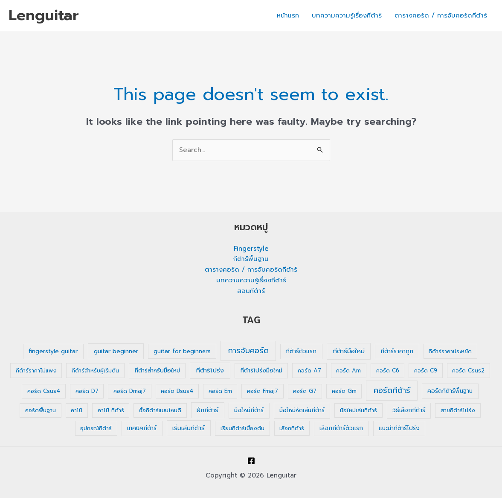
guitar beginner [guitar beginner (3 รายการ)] (116, 351)
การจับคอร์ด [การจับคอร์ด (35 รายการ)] (248, 351)
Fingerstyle (251, 248)
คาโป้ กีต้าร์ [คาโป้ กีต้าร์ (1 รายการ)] (111, 410)
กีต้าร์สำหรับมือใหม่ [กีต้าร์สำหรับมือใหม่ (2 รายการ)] (157, 370)
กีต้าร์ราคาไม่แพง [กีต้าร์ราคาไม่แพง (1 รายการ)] (36, 370)
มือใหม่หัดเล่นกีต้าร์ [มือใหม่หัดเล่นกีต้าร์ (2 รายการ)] (302, 410)
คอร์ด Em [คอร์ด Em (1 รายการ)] (220, 391)
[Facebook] (251, 461)
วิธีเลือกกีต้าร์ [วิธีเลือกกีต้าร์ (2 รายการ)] (408, 410)
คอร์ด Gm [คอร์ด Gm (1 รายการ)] (344, 391)
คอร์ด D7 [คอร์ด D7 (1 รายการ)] (87, 391)
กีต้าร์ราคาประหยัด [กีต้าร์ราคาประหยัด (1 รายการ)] (450, 351)
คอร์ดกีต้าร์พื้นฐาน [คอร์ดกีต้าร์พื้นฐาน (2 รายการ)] (450, 391)
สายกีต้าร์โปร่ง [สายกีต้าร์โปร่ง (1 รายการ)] (458, 410)
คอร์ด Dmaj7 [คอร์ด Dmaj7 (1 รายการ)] (129, 391)
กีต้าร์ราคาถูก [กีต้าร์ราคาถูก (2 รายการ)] (396, 351)
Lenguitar (44, 15)
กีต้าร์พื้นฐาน (251, 259)
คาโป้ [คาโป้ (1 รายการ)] (76, 410)
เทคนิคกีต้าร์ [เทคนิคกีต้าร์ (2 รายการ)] (142, 428)
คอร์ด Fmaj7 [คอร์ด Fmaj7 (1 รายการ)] (262, 391)
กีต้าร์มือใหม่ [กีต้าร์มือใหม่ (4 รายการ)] (349, 351)
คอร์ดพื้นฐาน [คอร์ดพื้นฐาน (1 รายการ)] (40, 410)
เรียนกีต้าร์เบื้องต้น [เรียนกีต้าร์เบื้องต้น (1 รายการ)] (242, 428)
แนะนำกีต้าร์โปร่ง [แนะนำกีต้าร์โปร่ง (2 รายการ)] (399, 428)
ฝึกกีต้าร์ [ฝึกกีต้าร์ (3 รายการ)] (207, 410)
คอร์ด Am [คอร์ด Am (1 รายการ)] (348, 370)
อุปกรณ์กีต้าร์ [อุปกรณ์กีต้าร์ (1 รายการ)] (96, 428)
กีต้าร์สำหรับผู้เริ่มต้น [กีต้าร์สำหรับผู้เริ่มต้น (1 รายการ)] (95, 370)
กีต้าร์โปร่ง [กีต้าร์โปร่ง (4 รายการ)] (210, 370)
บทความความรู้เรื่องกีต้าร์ (347, 15)
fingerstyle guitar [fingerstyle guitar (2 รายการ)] (53, 351)
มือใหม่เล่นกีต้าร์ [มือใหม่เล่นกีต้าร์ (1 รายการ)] (358, 410)
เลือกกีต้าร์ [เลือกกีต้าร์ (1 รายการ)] (291, 428)
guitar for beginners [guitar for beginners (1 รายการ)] (182, 351)
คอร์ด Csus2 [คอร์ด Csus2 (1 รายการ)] (468, 370)
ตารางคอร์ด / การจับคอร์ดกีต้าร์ (441, 15)
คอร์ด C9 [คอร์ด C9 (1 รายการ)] (425, 370)
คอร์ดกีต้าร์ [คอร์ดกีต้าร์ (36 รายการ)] (392, 390)
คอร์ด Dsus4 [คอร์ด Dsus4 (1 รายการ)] (177, 391)
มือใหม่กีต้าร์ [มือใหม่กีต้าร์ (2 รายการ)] (249, 410)
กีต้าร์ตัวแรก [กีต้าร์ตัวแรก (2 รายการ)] (301, 351)
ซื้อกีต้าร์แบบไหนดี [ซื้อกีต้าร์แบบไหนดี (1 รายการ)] (160, 410)
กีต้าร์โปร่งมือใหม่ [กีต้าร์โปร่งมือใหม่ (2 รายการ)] (261, 370)
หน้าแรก (288, 15)
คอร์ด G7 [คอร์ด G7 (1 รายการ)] (304, 391)
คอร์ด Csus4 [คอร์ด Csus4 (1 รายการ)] (43, 391)
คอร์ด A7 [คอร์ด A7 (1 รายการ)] (309, 370)
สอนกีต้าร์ (251, 291)
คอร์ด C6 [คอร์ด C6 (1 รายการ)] (387, 370)
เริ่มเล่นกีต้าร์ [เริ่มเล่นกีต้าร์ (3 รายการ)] (188, 428)
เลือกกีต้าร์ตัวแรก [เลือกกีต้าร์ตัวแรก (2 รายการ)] (341, 428)
